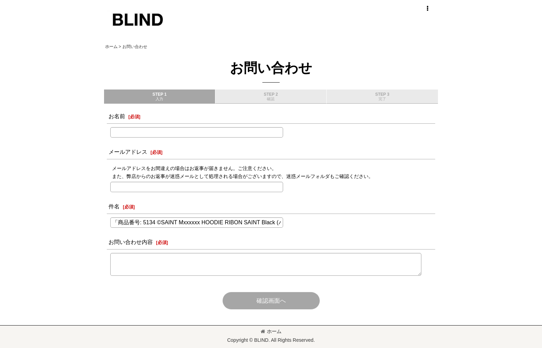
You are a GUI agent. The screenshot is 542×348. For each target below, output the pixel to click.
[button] (427, 8)
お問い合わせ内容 (131, 242)
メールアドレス (128, 152)
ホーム (271, 331)
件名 (114, 206)
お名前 (117, 116)
